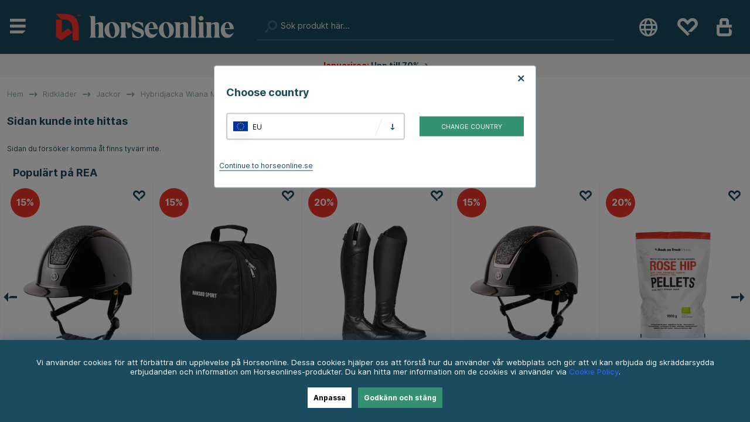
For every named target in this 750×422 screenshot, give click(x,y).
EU (257, 126)
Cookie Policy (594, 371)
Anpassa (329, 397)
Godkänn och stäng (400, 397)
